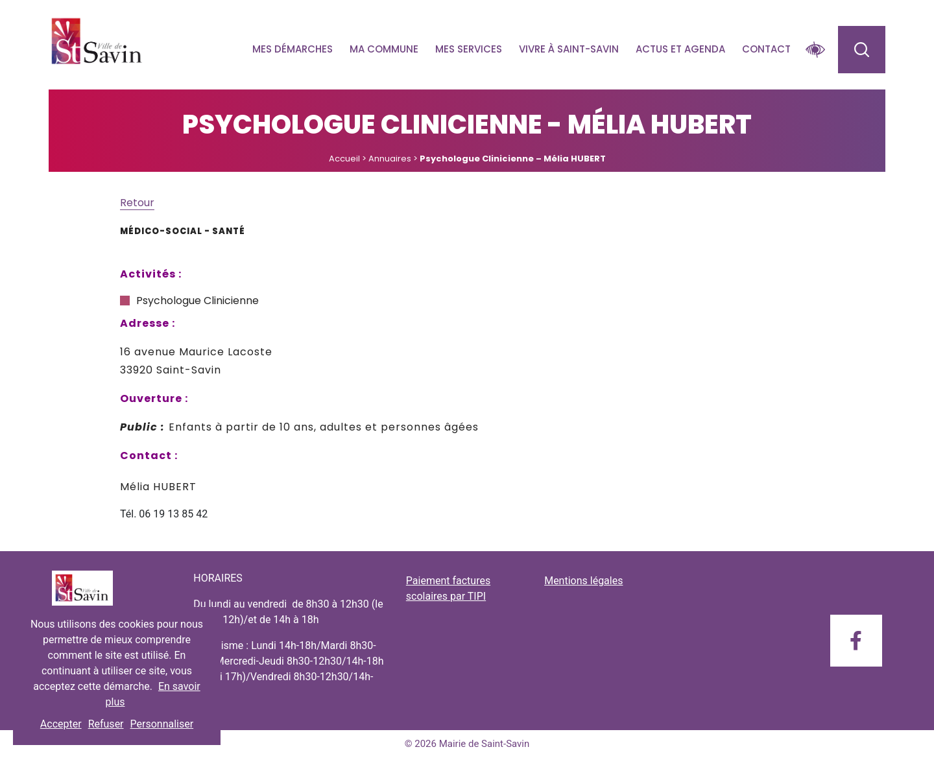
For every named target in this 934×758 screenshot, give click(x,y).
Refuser (106, 724)
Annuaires (389, 158)
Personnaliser (162, 724)
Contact (766, 49)
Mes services (468, 49)
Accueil (344, 158)
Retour (137, 202)
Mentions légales (583, 580)
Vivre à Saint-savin (569, 49)
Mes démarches (292, 49)
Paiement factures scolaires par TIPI (448, 588)
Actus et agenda (680, 49)
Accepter (61, 724)
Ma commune (384, 49)
